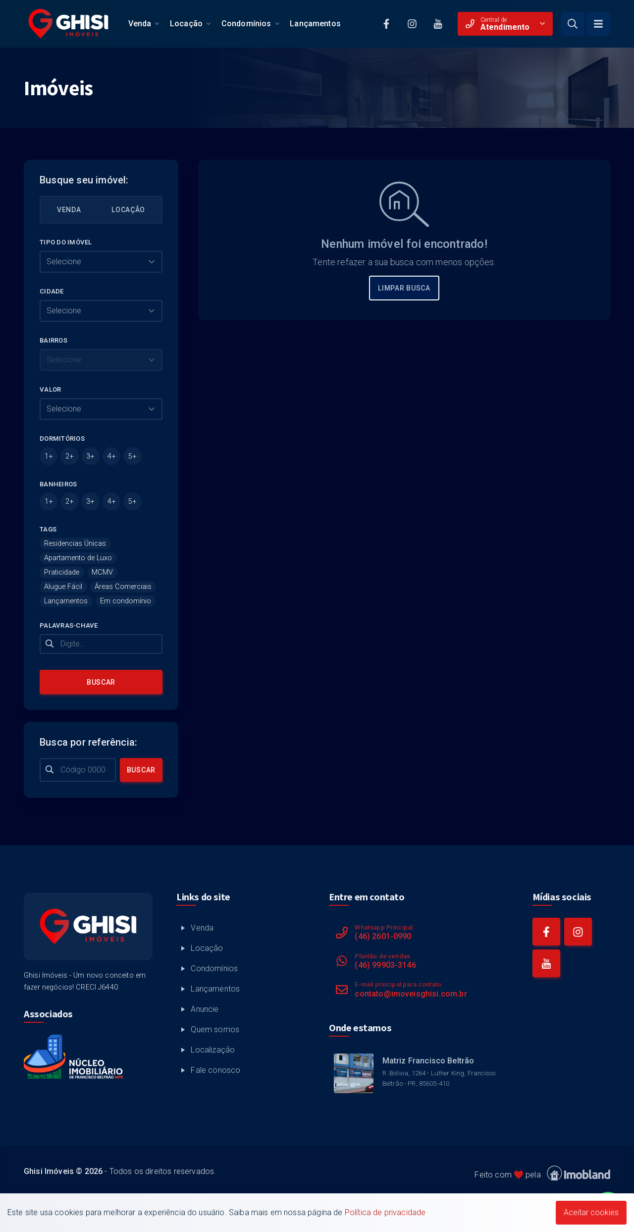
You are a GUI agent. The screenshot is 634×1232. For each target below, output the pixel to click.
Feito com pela (542, 1173)
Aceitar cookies (591, 1212)
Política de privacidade (385, 1212)
